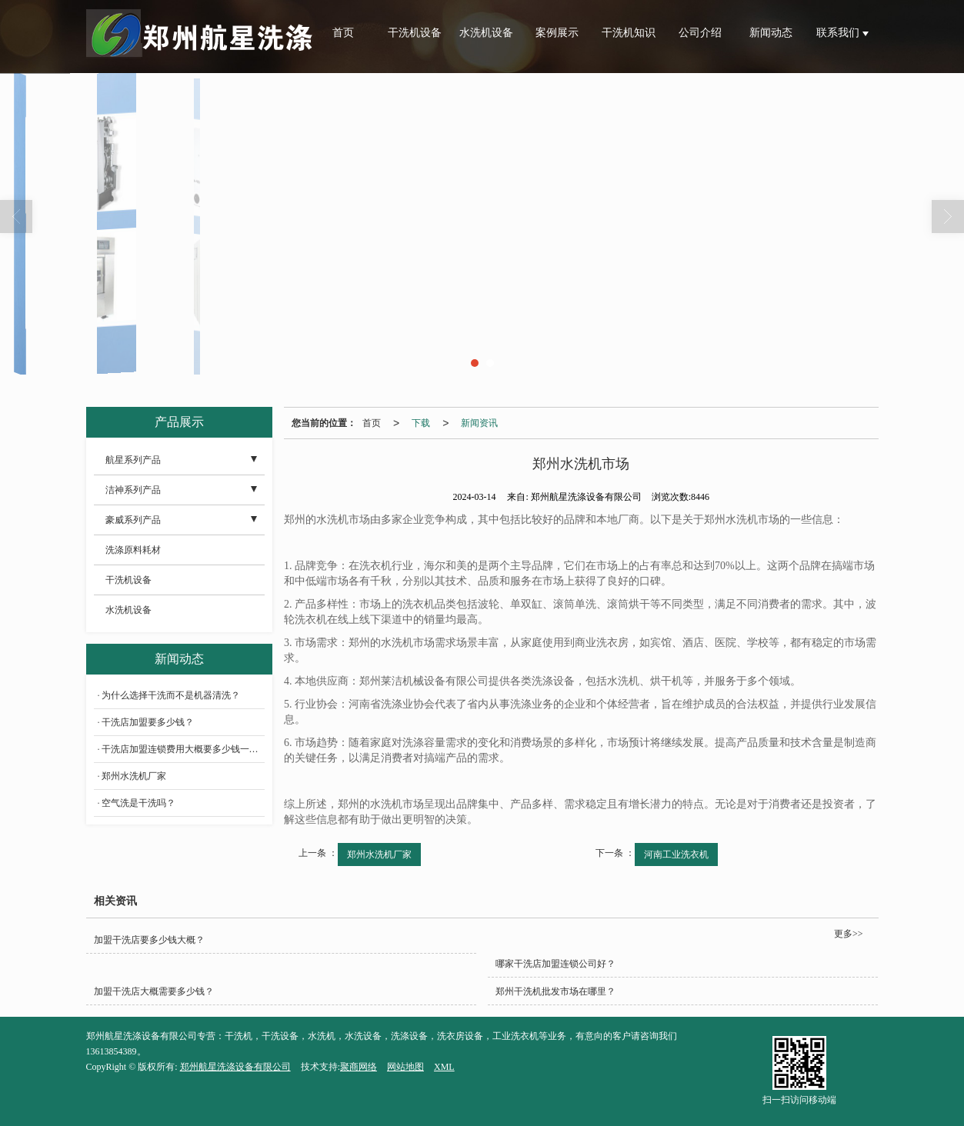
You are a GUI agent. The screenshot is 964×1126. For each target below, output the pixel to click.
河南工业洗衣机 (676, 854)
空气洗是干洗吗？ (138, 803)
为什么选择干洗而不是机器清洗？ (171, 695)
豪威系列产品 (133, 520)
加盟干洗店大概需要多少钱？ (154, 991)
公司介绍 (700, 32)
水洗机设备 (486, 32)
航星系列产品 (133, 460)
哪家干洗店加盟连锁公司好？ (555, 963)
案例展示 (557, 32)
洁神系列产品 (133, 490)
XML (444, 1066)
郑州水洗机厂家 (379, 854)
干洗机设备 (415, 32)
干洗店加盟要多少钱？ (148, 722)
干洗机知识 (628, 32)
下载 (421, 423)
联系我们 (839, 32)
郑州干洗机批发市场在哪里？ (555, 991)
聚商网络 (358, 1066)
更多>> (848, 933)
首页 (343, 32)
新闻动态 (770, 32)
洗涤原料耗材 (133, 550)
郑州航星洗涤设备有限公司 (235, 1066)
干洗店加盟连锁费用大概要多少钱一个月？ (183, 749)
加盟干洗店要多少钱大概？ (149, 939)
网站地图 (405, 1066)
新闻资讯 (479, 423)
